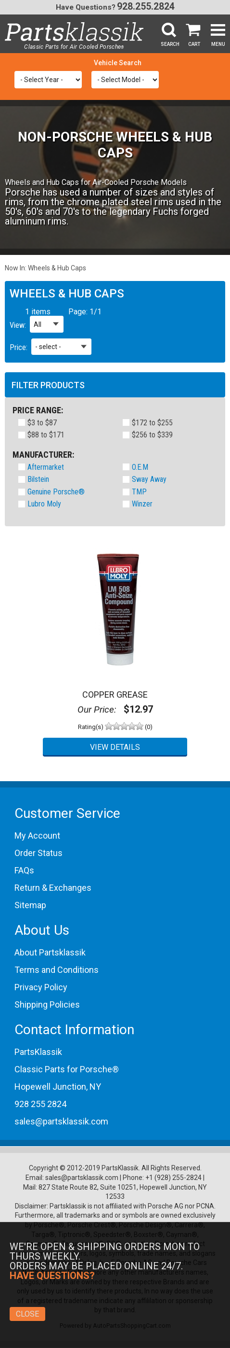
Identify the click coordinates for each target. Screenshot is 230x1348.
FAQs (24, 870)
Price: (18, 347)
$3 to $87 (42, 423)
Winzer (142, 503)
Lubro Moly (44, 503)
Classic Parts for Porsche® (66, 1069)
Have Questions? (85, 7)
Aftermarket (45, 467)
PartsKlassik (38, 1052)
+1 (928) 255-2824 (173, 1177)
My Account (37, 835)
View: (18, 325)
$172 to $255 (152, 423)
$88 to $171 (45, 435)
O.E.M (140, 467)
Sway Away (149, 479)
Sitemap (30, 905)
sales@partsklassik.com (61, 1121)
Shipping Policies (47, 1004)
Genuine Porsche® (56, 491)
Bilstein (38, 479)
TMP (139, 491)
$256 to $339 (152, 435)
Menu (218, 44)
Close (27, 1314)
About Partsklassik (50, 952)
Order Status (38, 853)
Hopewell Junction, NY (57, 1086)
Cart (194, 44)
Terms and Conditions (56, 970)
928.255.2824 (146, 6)
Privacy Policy (40, 987)
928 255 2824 (40, 1104)
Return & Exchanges (52, 888)
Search (170, 44)
